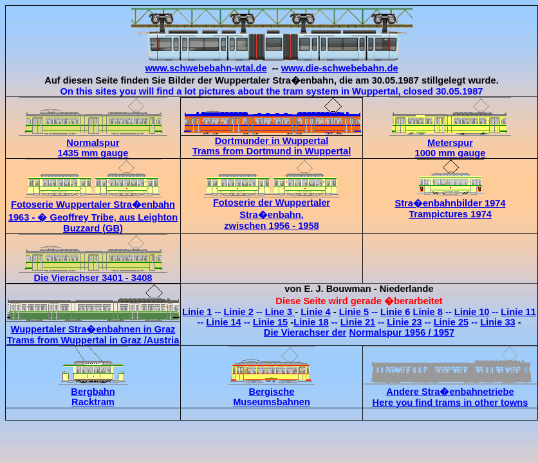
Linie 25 (451, 322)
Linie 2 (238, 312)
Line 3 (280, 312)
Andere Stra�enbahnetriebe (450, 391)
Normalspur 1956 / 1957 (401, 332)
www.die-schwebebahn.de (339, 68)
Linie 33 (497, 322)
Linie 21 (358, 322)
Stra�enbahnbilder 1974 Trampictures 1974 (449, 203)
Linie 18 (311, 322)
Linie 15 (270, 322)
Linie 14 (223, 322)
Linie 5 (354, 312)
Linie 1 (197, 312)
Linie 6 (395, 312)
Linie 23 (404, 322)
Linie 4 (315, 312)
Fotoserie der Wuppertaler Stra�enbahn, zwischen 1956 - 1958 (271, 200)
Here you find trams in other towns (450, 402)
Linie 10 (472, 312)
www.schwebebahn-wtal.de (205, 68)
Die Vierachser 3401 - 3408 (93, 273)
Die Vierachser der (305, 332)
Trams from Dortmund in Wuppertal (271, 151)
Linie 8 (428, 312)
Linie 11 (518, 312)
